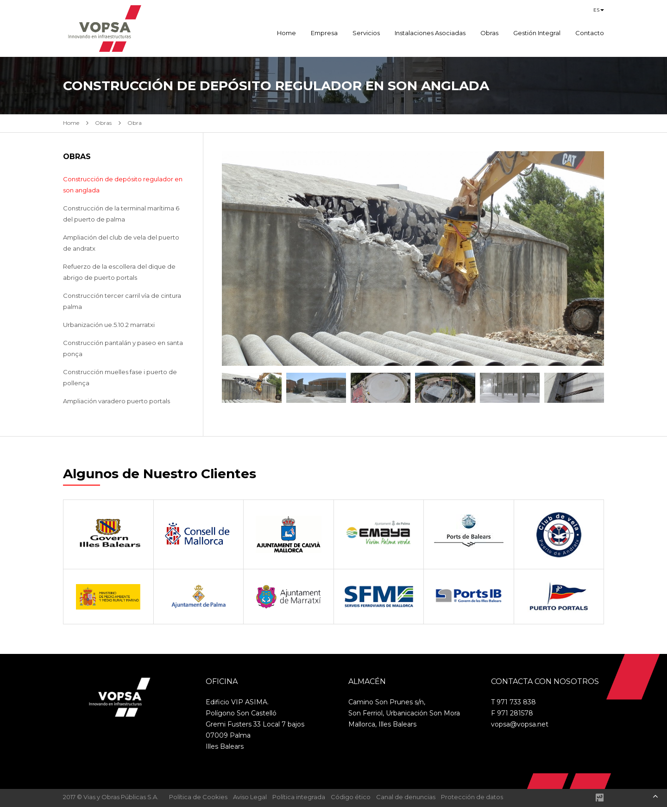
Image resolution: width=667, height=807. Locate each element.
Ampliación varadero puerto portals (116, 401)
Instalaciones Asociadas (430, 33)
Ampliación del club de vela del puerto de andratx (121, 243)
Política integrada (298, 797)
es (596, 10)
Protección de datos (472, 797)
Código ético (351, 797)
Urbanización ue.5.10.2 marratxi (109, 324)
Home (286, 33)
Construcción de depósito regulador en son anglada (122, 184)
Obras (489, 33)
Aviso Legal (250, 797)
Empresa (324, 33)
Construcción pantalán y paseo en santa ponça (123, 348)
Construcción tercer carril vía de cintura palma (122, 301)
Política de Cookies (198, 797)
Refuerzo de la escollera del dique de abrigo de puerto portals (119, 272)
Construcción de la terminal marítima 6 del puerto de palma (121, 213)
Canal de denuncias (405, 797)
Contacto (589, 33)
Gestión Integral (536, 33)
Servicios (366, 33)
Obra (134, 122)
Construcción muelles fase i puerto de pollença (120, 377)
